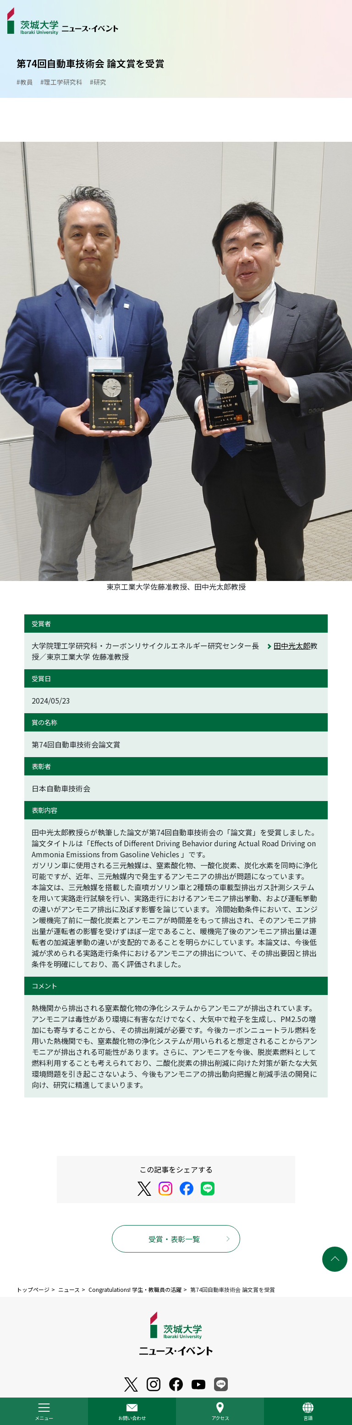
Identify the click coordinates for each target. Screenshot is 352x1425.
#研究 (98, 81)
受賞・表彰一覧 (174, 1238)
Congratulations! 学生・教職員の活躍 (135, 1289)
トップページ (33, 1289)
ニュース (69, 1289)
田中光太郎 (292, 645)
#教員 (24, 81)
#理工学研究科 (61, 81)
